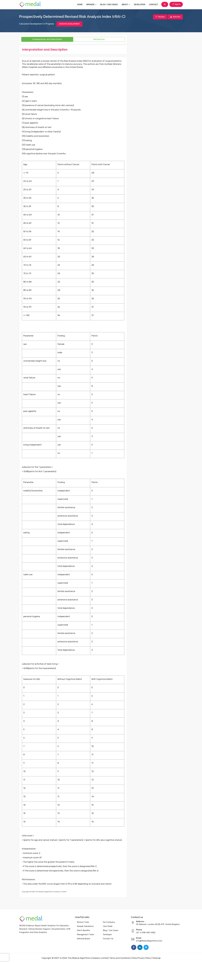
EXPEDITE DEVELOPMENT (69, 24)
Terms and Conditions (120, 958)
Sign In (176, 4)
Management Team (85, 934)
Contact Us (108, 939)
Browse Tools (83, 922)
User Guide (107, 926)
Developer (139, 4)
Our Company (109, 922)
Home (80, 4)
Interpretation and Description (47, 39)
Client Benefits (83, 930)
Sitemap (157, 958)
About (126, 4)
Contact (153, 4)
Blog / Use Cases (109, 4)
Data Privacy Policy (141, 958)
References (99, 39)
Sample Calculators (85, 926)
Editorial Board (83, 939)
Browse (92, 4)
